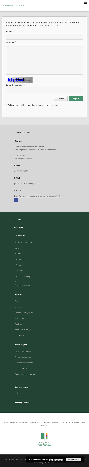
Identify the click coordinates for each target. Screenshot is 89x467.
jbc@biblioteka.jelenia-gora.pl (27, 183)
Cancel (61, 98)
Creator (18, 307)
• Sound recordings (23, 276)
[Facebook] (16, 200)
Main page (18, 227)
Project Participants (23, 357)
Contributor (19, 335)
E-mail (9, 31)
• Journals (19, 270)
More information (56, 459)
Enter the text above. (16, 85)
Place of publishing (23, 329)
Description (19, 318)
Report (76, 98)
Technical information (24, 362)
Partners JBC (20, 259)
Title (16, 301)
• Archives (19, 265)
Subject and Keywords (24, 312)
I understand (73, 459)
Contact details (21, 368)
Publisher (19, 324)
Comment (11, 42)
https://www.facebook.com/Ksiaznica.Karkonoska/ (37, 196)
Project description (23, 351)
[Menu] (85, 2)
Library (18, 248)
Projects (18, 253)
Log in (17, 392)
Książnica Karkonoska (24, 242)
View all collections (23, 285)
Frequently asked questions (26, 374)
